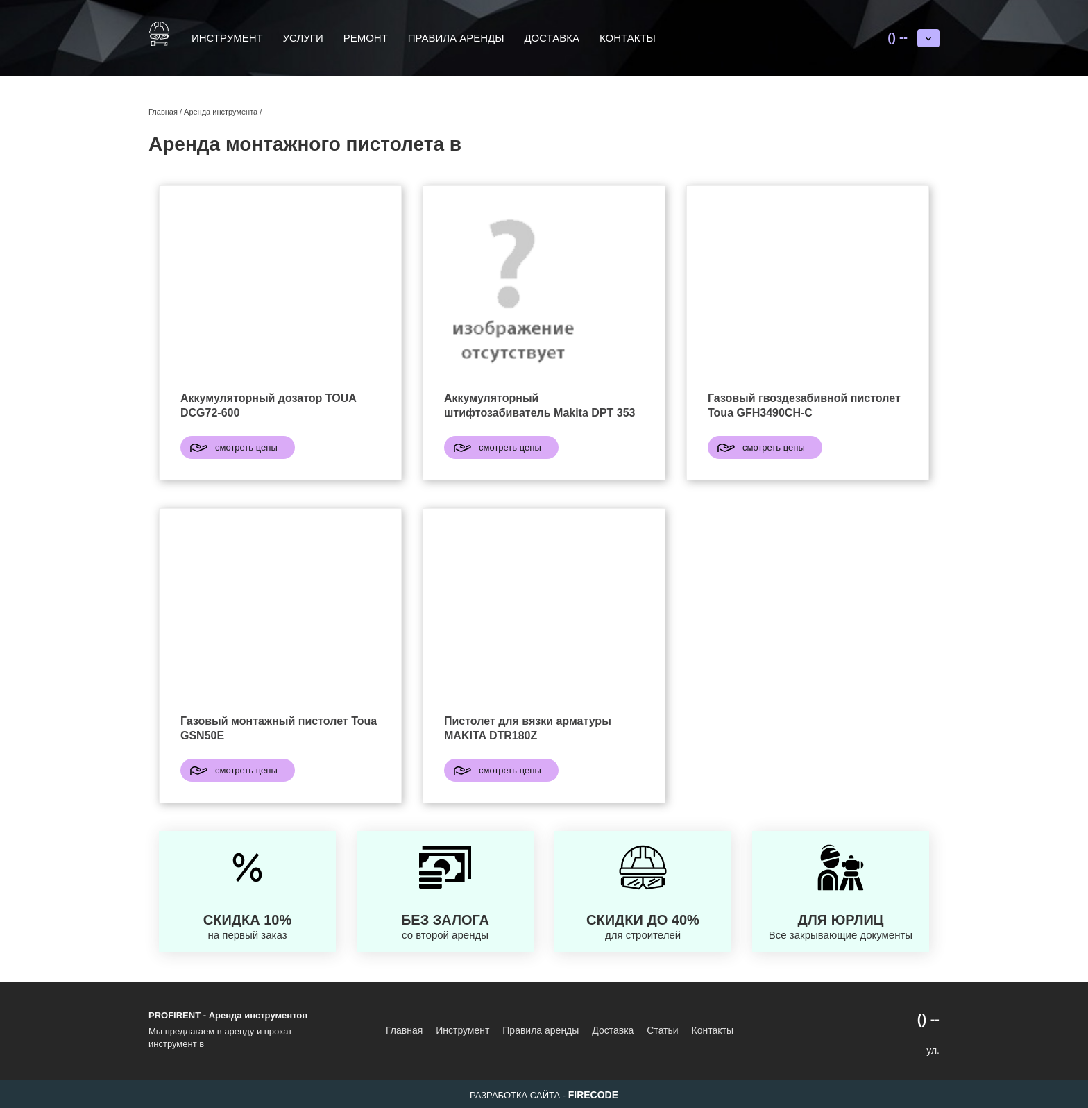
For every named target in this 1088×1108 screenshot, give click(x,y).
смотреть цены (246, 447)
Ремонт (365, 38)
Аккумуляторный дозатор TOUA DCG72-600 (268, 405)
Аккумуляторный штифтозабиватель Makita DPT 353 (539, 405)
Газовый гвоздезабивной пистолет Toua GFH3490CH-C (804, 405)
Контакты (628, 38)
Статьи (662, 1030)
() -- (897, 37)
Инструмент (227, 38)
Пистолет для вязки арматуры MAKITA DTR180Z (527, 728)
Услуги (303, 38)
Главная (404, 1030)
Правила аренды (456, 38)
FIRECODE (593, 1094)
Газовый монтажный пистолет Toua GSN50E (278, 728)
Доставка (551, 38)
